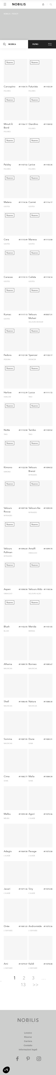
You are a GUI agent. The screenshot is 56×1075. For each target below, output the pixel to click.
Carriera (28, 1041)
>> (36, 984)
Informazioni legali (28, 1049)
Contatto (28, 1045)
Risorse (28, 1037)
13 (23, 984)
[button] (6, 1070)
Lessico (28, 1033)
